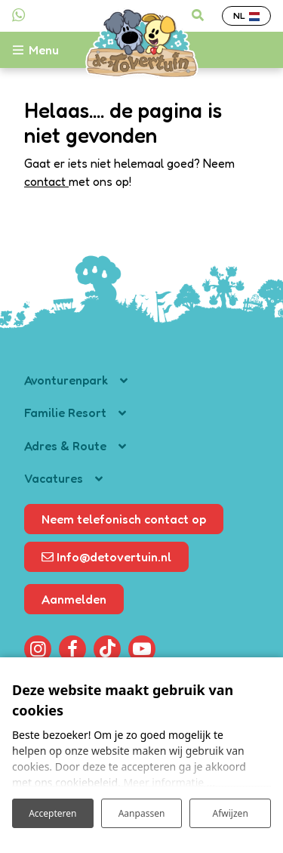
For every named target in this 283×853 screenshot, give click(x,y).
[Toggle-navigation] (43, 50)
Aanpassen (141, 813)
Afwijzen (230, 813)
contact (46, 181)
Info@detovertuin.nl (106, 556)
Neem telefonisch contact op (124, 519)
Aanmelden (74, 599)
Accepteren (52, 813)
